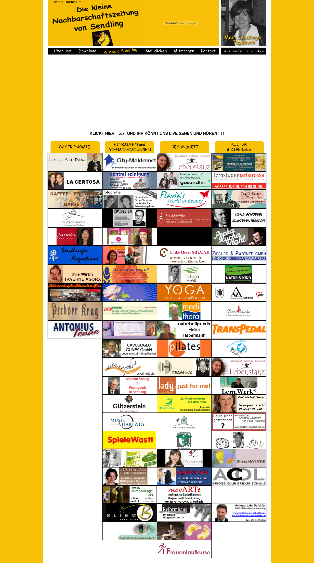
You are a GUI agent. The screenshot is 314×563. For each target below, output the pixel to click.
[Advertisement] (157, 94)
